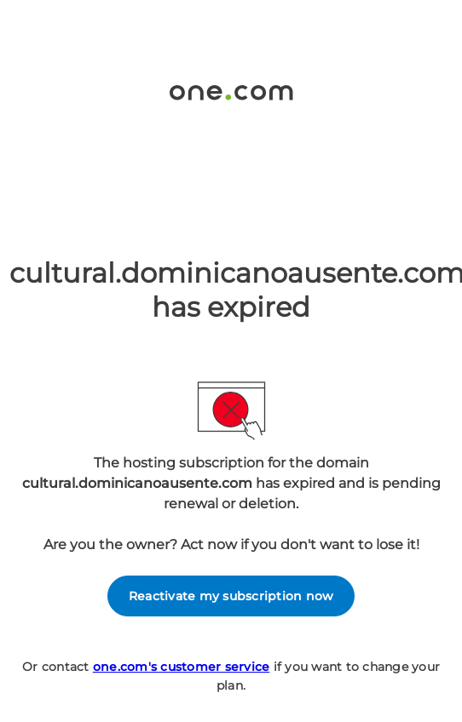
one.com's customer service (181, 666)
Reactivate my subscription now (231, 596)
